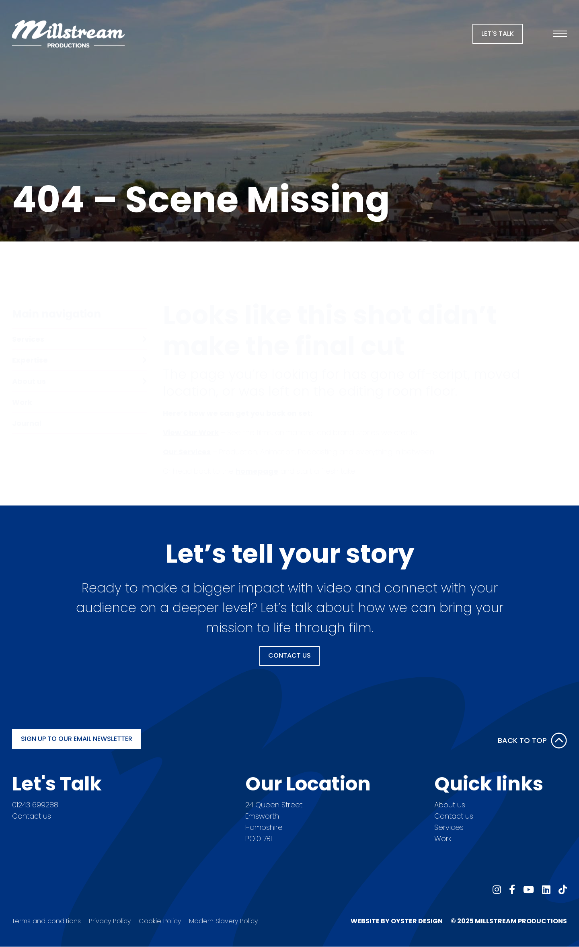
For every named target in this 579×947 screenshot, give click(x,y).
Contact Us (289, 655)
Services (449, 827)
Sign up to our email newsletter (76, 738)
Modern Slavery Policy (223, 921)
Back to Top (532, 740)
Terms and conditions (46, 921)
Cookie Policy (160, 921)
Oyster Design (417, 921)
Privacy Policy (110, 921)
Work (442, 839)
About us (449, 805)
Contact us (31, 816)
